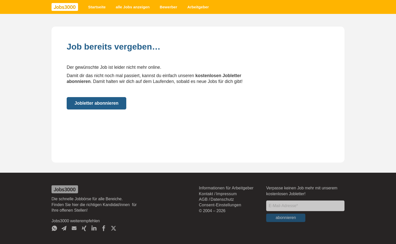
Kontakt (206, 194)
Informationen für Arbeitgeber (226, 188)
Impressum (226, 194)
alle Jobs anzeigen (133, 7)
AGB (203, 199)
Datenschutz (222, 199)
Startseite (97, 7)
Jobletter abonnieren (96, 103)
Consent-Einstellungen (220, 205)
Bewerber (168, 7)
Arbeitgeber (198, 7)
